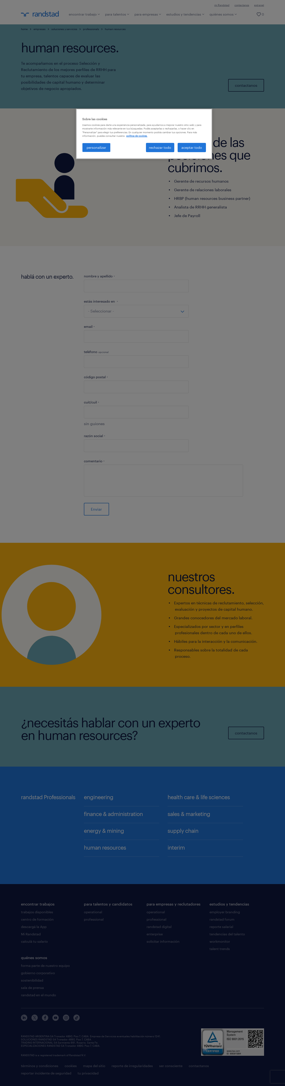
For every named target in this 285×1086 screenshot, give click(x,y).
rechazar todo (160, 147)
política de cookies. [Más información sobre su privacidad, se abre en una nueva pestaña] (136, 135)
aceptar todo (191, 147)
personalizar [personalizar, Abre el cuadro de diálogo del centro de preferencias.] (96, 147)
